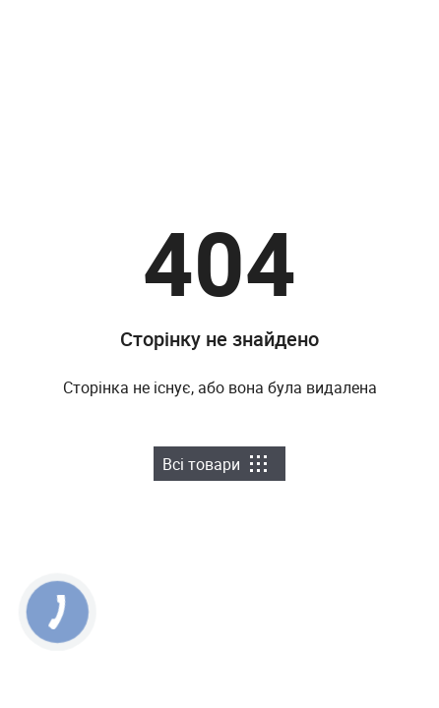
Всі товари (214, 464)
